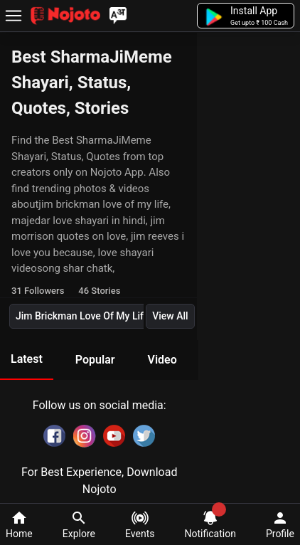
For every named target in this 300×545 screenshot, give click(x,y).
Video (161, 359)
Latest (27, 359)
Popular (95, 359)
